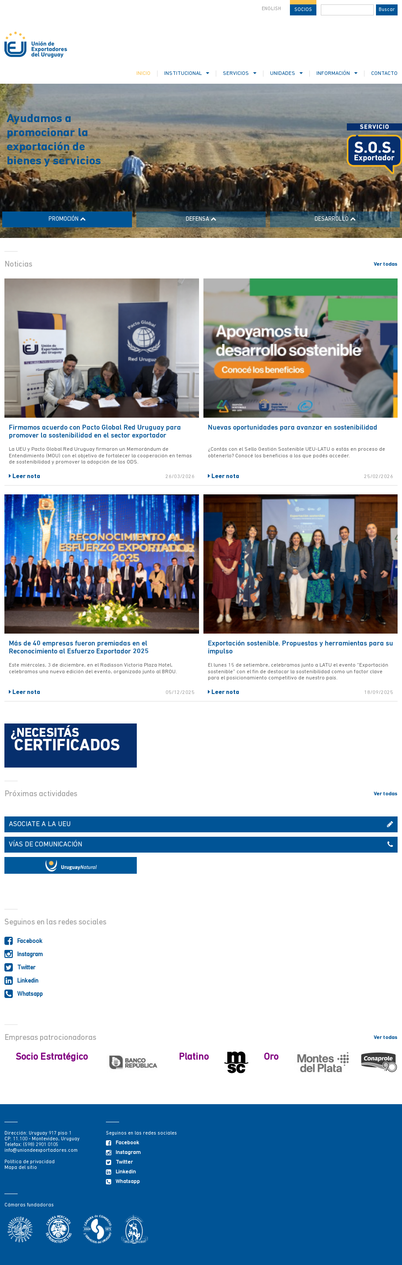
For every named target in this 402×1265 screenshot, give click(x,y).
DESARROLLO (335, 219)
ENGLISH (271, 9)
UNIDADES (286, 73)
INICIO (143, 73)
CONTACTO (384, 73)
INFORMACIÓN (336, 73)
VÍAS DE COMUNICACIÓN (201, 844)
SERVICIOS (239, 73)
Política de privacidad (29, 1162)
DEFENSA (201, 219)
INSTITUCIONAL (186, 73)
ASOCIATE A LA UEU (201, 824)
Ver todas (386, 264)
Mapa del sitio (20, 1167)
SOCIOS (303, 9)
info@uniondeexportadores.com (41, 1150)
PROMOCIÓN (67, 219)
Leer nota (24, 476)
